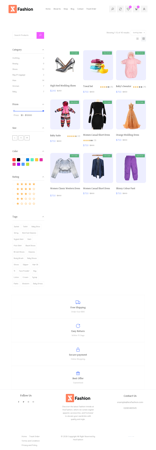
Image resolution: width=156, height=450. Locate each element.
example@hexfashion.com (130, 402)
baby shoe (36, 226)
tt (14, 271)
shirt (29, 239)
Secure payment (78, 354)
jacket (16, 226)
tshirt (25, 226)
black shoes (30, 245)
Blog (72, 9)
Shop (66, 9)
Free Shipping (78, 307)
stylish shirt (19, 239)
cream (25, 277)
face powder (24, 271)
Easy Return (78, 331)
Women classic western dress (65, 188)
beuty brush (18, 258)
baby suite (55, 135)
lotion (16, 277)
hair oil (35, 264)
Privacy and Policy (29, 445)
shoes (16, 264)
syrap (34, 277)
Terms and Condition (31, 441)
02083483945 (130, 408)
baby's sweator (123, 86)
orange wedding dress (127, 135)
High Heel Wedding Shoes (63, 85)
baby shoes (32, 258)
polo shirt (18, 245)
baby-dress (38, 283)
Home (48, 9)
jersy (16, 233)
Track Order (91, 9)
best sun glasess (29, 233)
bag (34, 271)
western (25, 283)
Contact (80, 9)
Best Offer (78, 378)
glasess (31, 252)
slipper (26, 264)
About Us (57, 9)
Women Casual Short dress (96, 135)
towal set (88, 86)
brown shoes (19, 252)
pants (16, 283)
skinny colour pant (125, 188)
